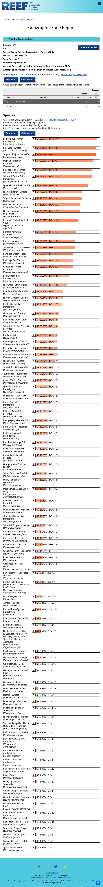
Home (6, 19)
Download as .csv (89, 47)
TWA (14, 44)
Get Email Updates (51, 872)
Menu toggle (99, 5)
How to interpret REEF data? (74, 74)
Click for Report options (20, 39)
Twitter (56, 868)
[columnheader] (85, 93)
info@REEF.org (67, 877)
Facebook (39, 868)
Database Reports (26, 19)
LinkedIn (64, 868)
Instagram (47, 868)
